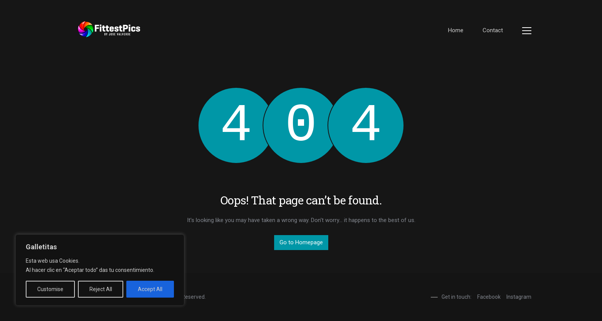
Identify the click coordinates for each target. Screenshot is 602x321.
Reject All (100, 289)
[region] (99, 270)
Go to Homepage (301, 242)
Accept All (150, 289)
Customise (50, 289)
